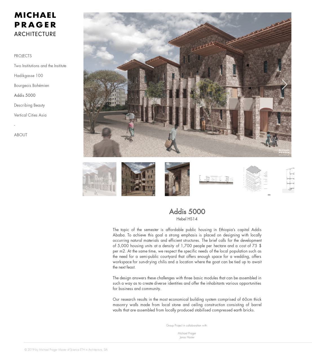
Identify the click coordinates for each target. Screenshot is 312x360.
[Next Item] (284, 84)
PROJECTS (23, 55)
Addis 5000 (25, 95)
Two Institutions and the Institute (40, 65)
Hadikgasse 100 (28, 75)
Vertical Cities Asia (30, 115)
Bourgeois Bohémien (31, 85)
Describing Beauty (29, 105)
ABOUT (20, 134)
